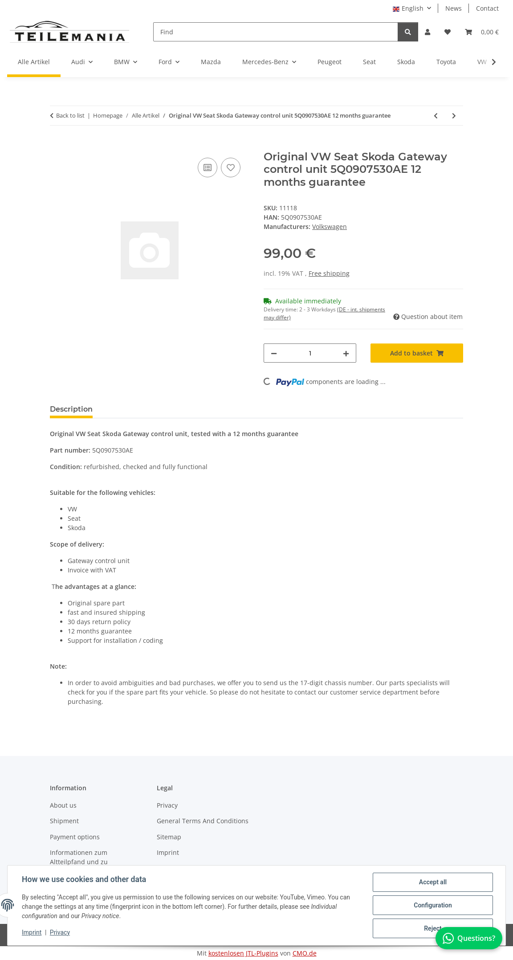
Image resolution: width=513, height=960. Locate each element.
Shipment (64, 821)
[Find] (275, 31)
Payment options (75, 837)
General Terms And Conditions (202, 821)
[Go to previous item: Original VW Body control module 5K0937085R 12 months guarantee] (436, 115)
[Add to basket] (57, 146)
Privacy (60, 932)
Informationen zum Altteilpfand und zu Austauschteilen (79, 861)
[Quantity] (310, 353)
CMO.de (305, 953)
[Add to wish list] (230, 167)
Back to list (70, 115)
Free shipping (329, 273)
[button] (427, 31)
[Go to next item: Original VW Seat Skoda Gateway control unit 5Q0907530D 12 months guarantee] (454, 115)
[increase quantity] (346, 353)
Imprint (31, 932)
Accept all (433, 882)
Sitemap (169, 837)
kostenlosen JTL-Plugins (243, 953)
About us (63, 805)
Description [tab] (71, 409)
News (453, 8)
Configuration (433, 905)
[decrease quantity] (274, 353)
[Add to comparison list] (207, 167)
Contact (487, 8)
